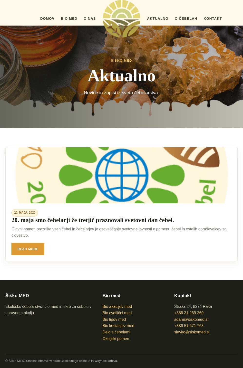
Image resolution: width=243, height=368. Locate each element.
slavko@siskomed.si (192, 332)
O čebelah (186, 18)
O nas (90, 18)
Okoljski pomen (115, 339)
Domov (47, 18)
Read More (28, 249)
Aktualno (158, 18)
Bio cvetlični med (117, 313)
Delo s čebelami (116, 332)
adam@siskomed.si (191, 319)
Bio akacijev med (117, 306)
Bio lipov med (114, 319)
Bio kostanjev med (118, 326)
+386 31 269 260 (189, 313)
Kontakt (213, 18)
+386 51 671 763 (189, 326)
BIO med (69, 18)
